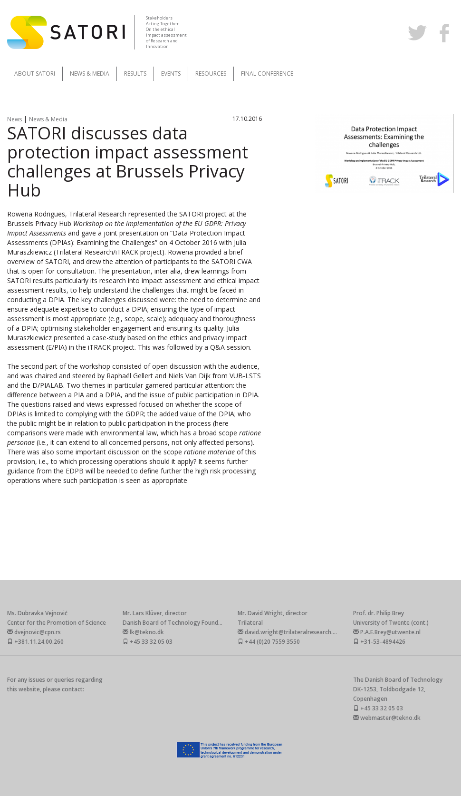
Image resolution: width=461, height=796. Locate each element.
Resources (210, 73)
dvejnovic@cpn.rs (34, 632)
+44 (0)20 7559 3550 (269, 642)
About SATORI (34, 73)
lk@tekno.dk (143, 632)
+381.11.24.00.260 (35, 642)
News (15, 119)
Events (171, 73)
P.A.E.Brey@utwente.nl (387, 632)
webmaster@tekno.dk (387, 718)
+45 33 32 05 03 (148, 642)
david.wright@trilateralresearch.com (291, 632)
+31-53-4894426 (379, 642)
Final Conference (267, 73)
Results (135, 73)
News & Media (89, 73)
